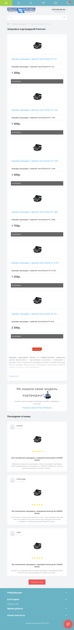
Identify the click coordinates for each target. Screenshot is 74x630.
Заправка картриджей (19, 24)
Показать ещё (12, 604)
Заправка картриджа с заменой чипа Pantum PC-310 (34, 314)
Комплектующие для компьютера (13, 6)
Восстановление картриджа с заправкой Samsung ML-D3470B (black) (37, 459)
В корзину (16, 81)
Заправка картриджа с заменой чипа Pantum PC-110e (34, 110)
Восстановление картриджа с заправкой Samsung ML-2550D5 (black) (37, 565)
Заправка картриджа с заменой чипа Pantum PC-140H (34, 212)
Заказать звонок (59, 11)
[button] (31, 3)
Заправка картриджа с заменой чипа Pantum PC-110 (34, 59)
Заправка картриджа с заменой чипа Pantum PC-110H (34, 161)
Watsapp (47, 407)
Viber (40, 407)
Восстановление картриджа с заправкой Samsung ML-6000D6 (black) (37, 512)
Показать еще (37, 582)
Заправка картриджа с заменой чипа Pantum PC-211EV (35, 263)
